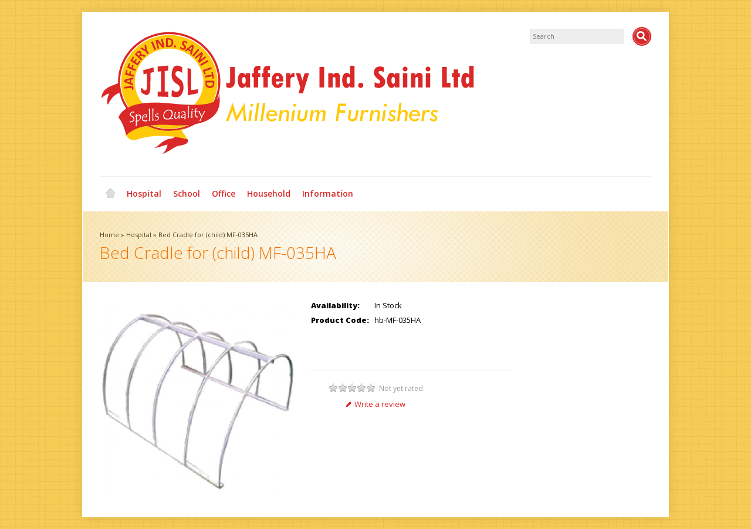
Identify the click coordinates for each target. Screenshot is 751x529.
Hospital (144, 193)
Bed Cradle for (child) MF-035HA (208, 234)
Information (327, 193)
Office (223, 193)
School (186, 193)
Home (110, 193)
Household (268, 193)
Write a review (375, 404)
